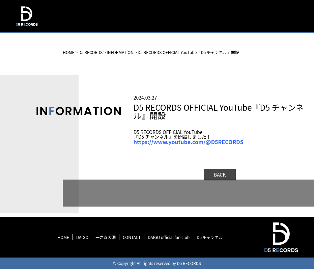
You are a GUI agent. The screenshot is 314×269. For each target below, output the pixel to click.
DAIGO (82, 237)
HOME (63, 237)
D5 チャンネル (210, 237)
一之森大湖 (105, 237)
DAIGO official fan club (169, 237)
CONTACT (132, 237)
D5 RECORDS (26, 26)
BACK (220, 175)
